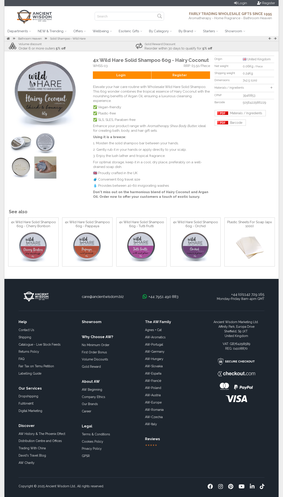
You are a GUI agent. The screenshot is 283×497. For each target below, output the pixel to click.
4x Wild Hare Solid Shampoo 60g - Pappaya (87, 224)
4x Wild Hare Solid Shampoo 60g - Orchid (195, 224)
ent (26, 403)
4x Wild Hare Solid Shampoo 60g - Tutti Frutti (141, 224)
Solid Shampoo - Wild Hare (68, 38)
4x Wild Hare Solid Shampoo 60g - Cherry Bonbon (33, 224)
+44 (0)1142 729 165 (247, 294)
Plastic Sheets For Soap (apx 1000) (249, 224)
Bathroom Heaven (30, 38)
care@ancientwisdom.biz (103, 296)
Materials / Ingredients (243, 87)
